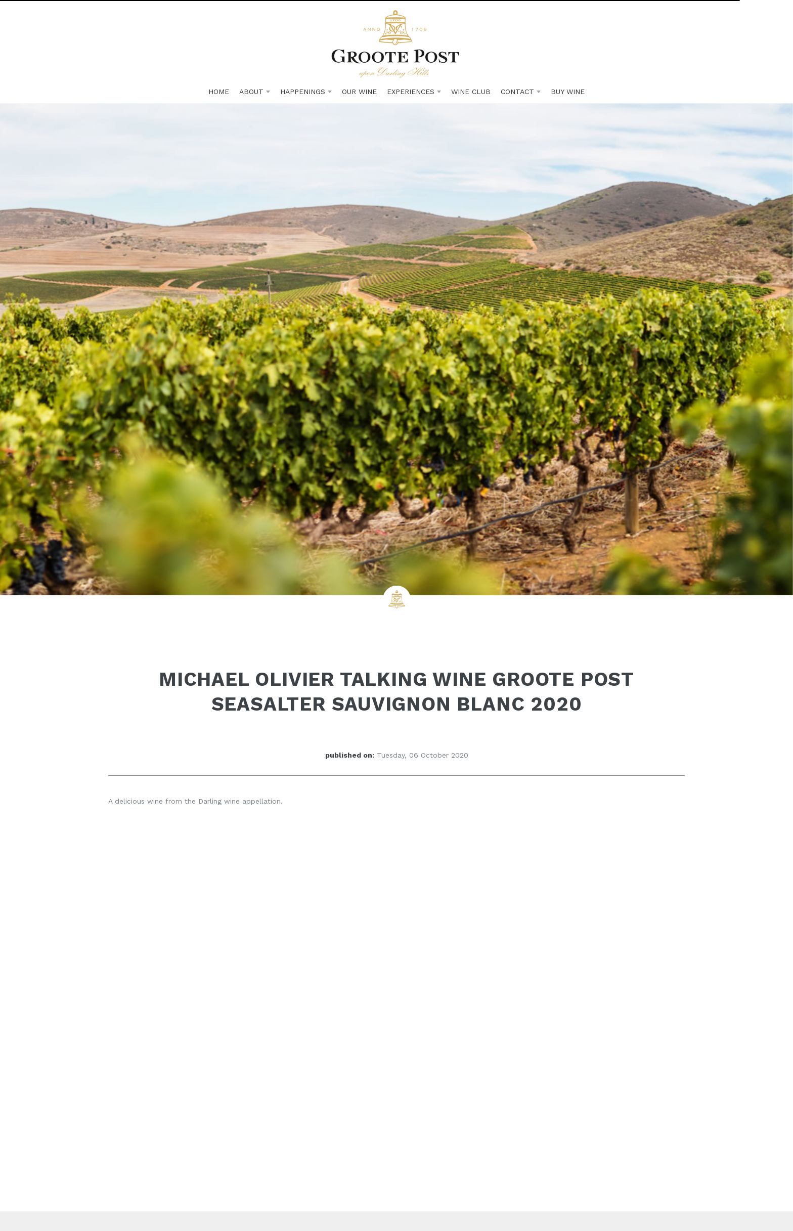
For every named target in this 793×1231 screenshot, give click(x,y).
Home (218, 91)
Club (471, 91)
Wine (359, 91)
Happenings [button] (306, 91)
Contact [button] (521, 91)
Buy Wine (568, 91)
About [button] (254, 91)
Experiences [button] (414, 91)
